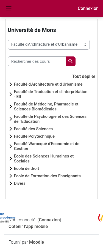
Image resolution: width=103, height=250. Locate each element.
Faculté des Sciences (33, 128)
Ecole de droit (26, 168)
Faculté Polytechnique (34, 136)
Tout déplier (83, 76)
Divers (20, 183)
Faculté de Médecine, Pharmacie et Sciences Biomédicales (46, 107)
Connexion (88, 8)
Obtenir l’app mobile (28, 226)
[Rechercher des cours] (37, 61)
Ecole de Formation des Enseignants (47, 175)
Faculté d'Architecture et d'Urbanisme (48, 84)
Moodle (36, 242)
